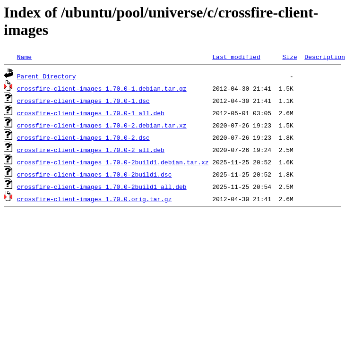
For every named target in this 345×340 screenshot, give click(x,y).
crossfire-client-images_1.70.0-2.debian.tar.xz (102, 125)
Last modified (236, 56)
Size (289, 56)
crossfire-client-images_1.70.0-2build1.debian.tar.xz (113, 162)
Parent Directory (46, 76)
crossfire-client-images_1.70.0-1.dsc (83, 100)
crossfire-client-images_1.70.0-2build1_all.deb (102, 186)
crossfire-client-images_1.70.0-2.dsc (83, 137)
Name (24, 56)
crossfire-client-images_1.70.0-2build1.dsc (94, 174)
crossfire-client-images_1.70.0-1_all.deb (90, 113)
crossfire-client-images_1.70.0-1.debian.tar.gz (102, 88)
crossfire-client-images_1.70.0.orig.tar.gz (94, 199)
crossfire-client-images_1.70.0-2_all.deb (90, 149)
